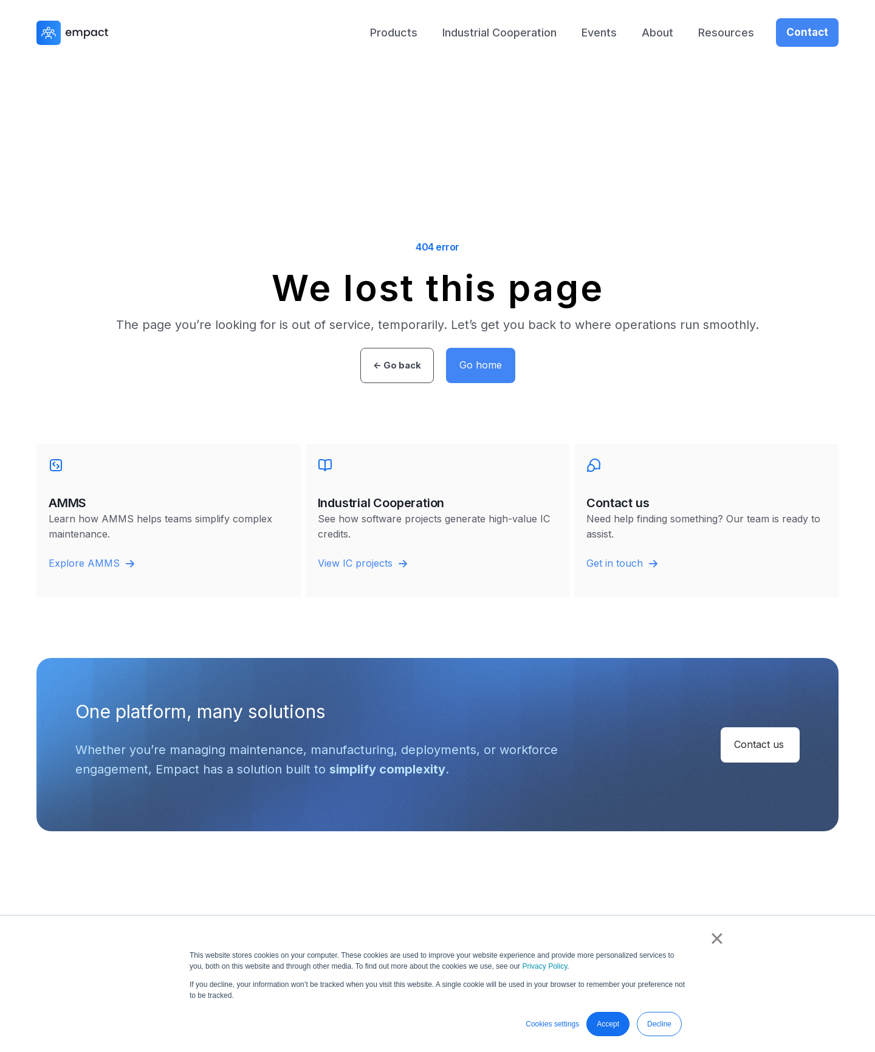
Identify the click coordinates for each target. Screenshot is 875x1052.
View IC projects (362, 563)
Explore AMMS (91, 563)
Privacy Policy (544, 966)
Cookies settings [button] (552, 1024)
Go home (480, 365)
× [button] (717, 938)
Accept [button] (608, 1024)
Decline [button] (659, 1024)
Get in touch (621, 563)
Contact (807, 32)
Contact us (759, 744)
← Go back (397, 365)
